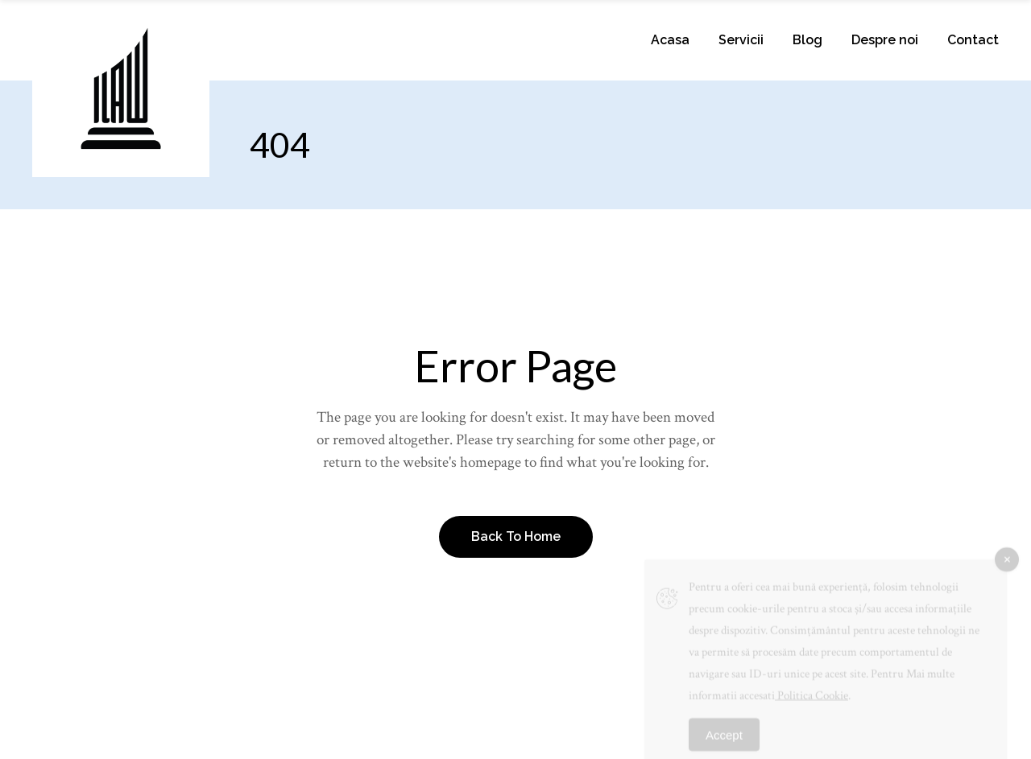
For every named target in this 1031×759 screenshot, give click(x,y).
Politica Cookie (811, 703)
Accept (724, 742)
